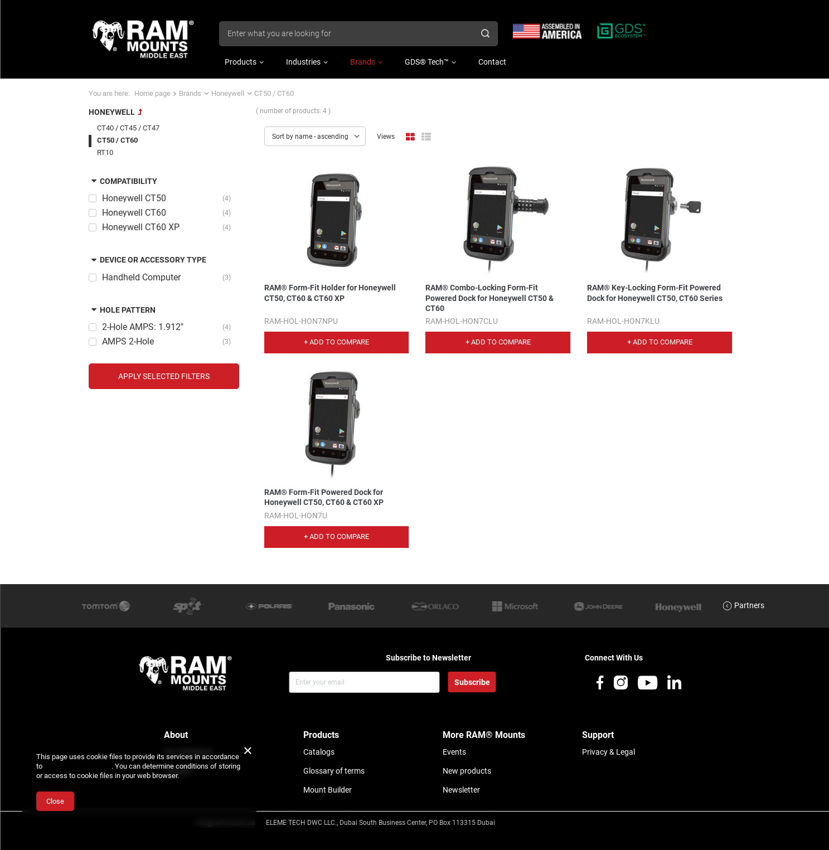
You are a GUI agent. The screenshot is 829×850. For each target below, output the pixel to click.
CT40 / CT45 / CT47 (128, 128)
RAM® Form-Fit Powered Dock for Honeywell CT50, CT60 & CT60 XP (324, 497)
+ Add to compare (336, 342)
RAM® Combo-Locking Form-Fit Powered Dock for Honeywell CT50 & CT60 (489, 297)
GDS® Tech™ (427, 61)
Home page (152, 93)
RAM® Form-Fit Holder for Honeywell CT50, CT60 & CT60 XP (330, 292)
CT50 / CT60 (117, 140)
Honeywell (227, 93)
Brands (362, 61)
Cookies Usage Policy (77, 766)
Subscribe (472, 682)
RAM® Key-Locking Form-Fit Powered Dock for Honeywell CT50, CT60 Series (655, 292)
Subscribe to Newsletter (428, 657)
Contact (492, 61)
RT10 (105, 152)
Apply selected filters (164, 376)
